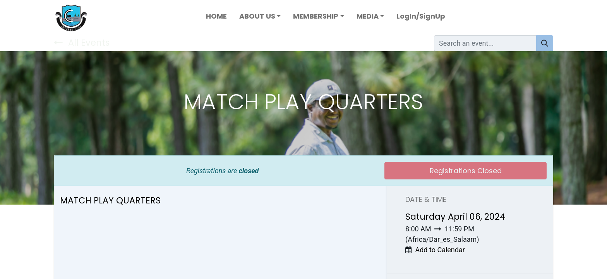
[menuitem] (216, 18)
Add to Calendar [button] (440, 250)
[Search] (544, 43)
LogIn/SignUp (420, 16)
